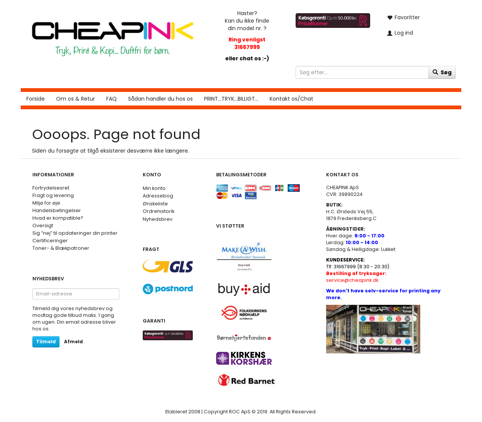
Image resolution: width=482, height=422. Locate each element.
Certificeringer (50, 240)
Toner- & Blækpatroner (60, 248)
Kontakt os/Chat (291, 98)
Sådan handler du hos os (160, 98)
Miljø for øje (46, 203)
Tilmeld (46, 341)
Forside (35, 98)
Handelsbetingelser (56, 210)
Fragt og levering (53, 195)
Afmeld (73, 341)
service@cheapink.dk (356, 276)
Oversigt (42, 225)
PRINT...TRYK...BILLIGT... (231, 98)
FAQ (111, 98)
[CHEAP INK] (112, 35)
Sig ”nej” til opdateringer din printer (74, 233)
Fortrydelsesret (50, 188)
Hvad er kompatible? (57, 218)
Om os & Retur (75, 98)
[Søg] (442, 72)
